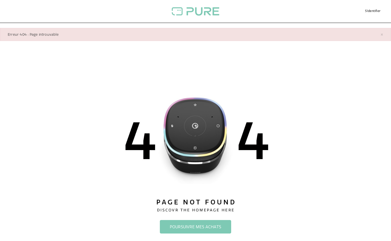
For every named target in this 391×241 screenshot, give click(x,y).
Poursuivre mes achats (195, 226)
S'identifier (373, 11)
